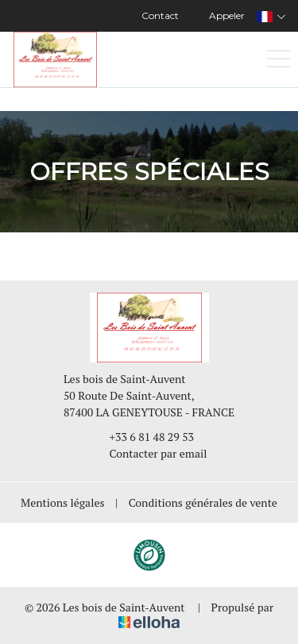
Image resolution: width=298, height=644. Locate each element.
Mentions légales (62, 502)
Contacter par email (149, 453)
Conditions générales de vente (203, 502)
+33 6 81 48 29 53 (143, 436)
